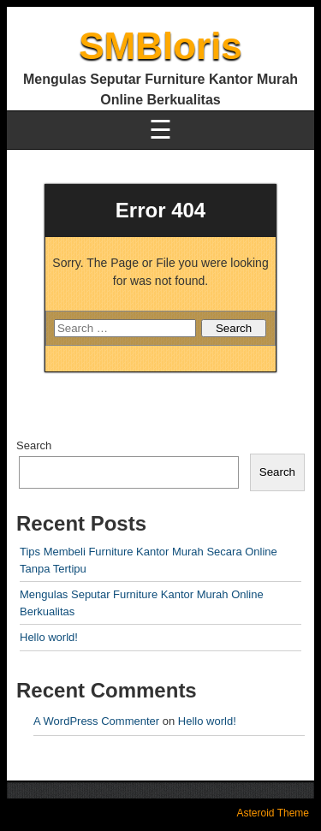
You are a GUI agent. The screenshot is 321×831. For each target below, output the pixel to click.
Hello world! (49, 637)
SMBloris (160, 46)
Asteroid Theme (273, 813)
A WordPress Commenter (96, 721)
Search (33, 445)
